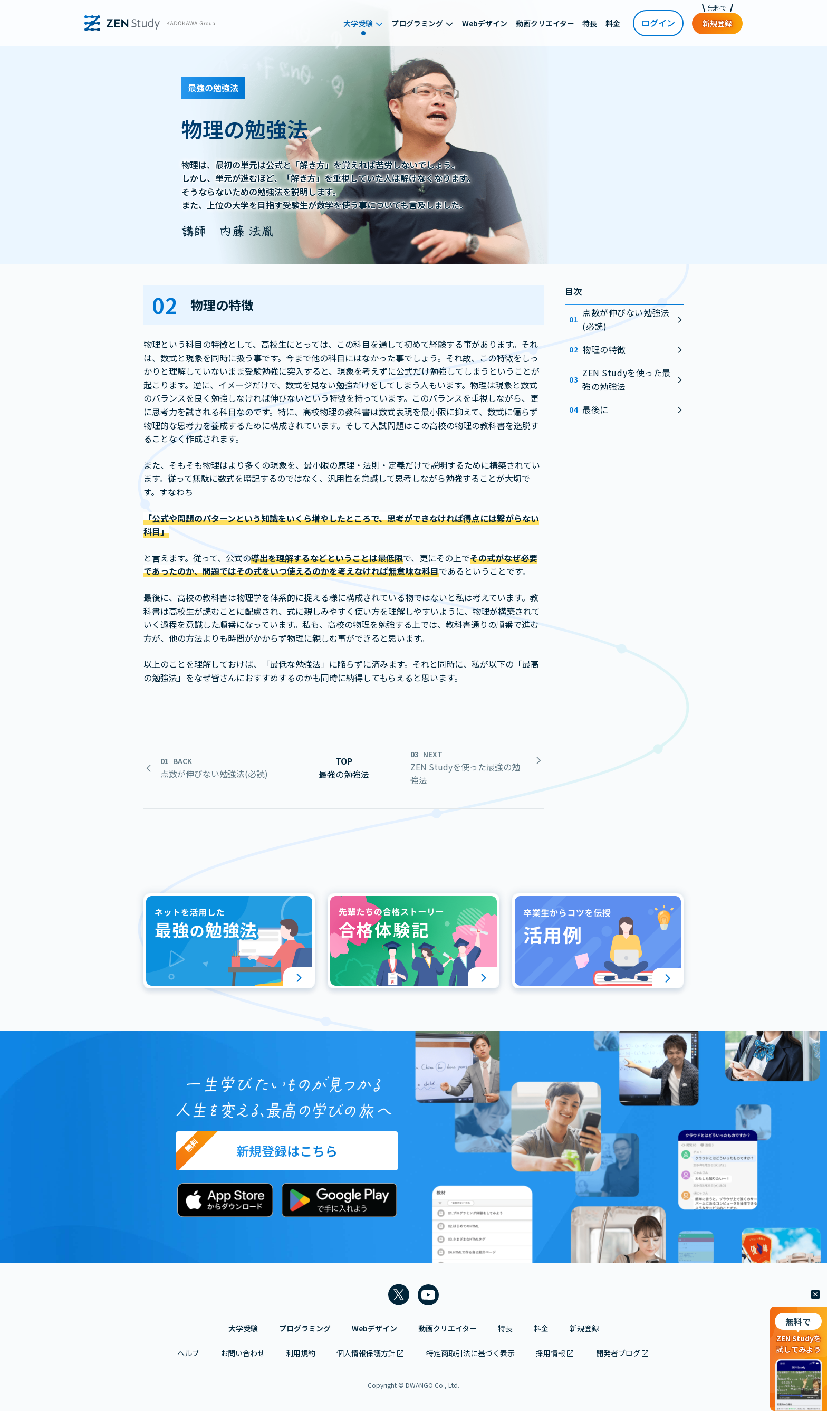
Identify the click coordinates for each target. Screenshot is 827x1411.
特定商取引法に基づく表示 (470, 1353)
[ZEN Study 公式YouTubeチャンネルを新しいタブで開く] (428, 1294)
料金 (541, 1328)
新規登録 (584, 1328)
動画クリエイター (447, 1328)
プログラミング (305, 1328)
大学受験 (243, 1328)
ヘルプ (188, 1353)
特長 (505, 1328)
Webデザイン (374, 1328)
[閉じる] (815, 1295)
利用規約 (300, 1353)
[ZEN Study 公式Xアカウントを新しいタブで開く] (398, 1294)
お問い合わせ (242, 1353)
